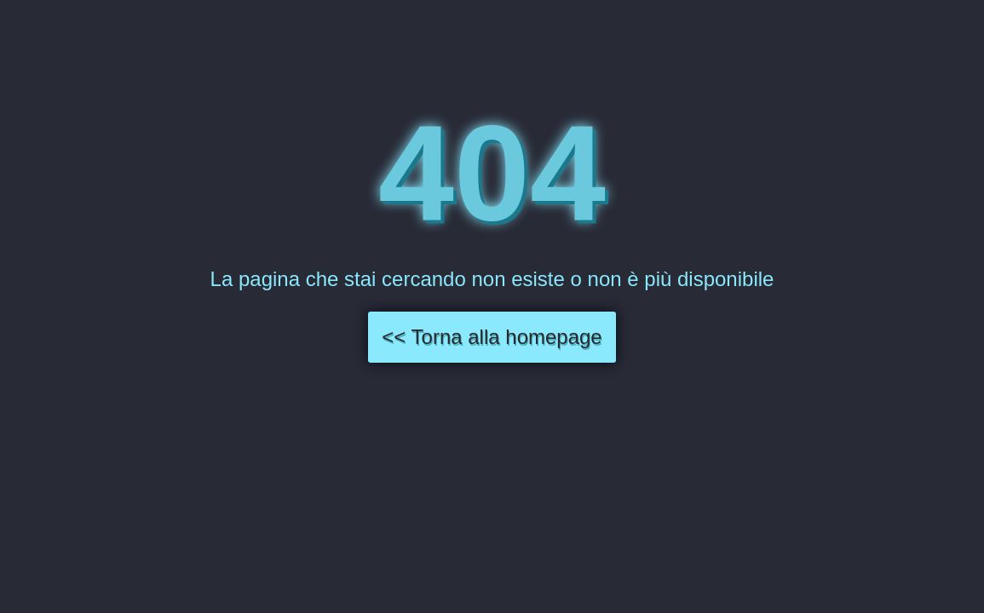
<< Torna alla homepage (491, 336)
